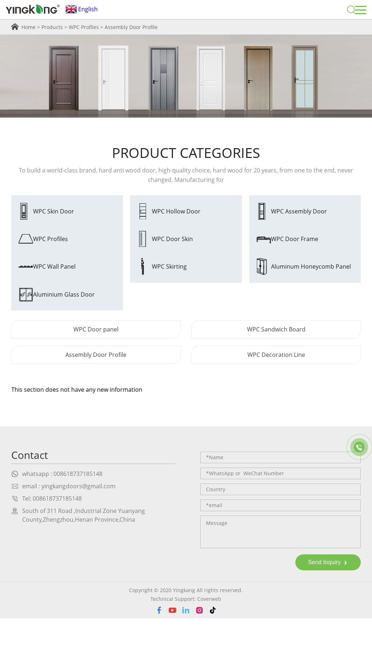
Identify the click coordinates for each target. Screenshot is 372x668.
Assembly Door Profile (131, 27)
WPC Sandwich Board (276, 379)
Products (52, 27)
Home (28, 27)
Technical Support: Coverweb (185, 648)
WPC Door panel (95, 379)
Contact (29, 505)
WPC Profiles (84, 27)
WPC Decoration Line (276, 404)
